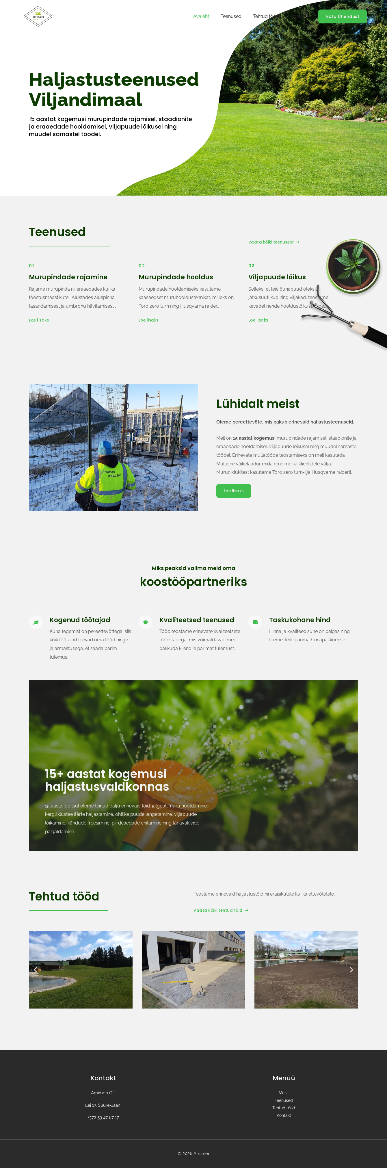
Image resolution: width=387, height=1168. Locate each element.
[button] (35, 969)
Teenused (236, 16)
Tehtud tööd (269, 16)
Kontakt (300, 16)
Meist (284, 1093)
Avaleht (209, 16)
